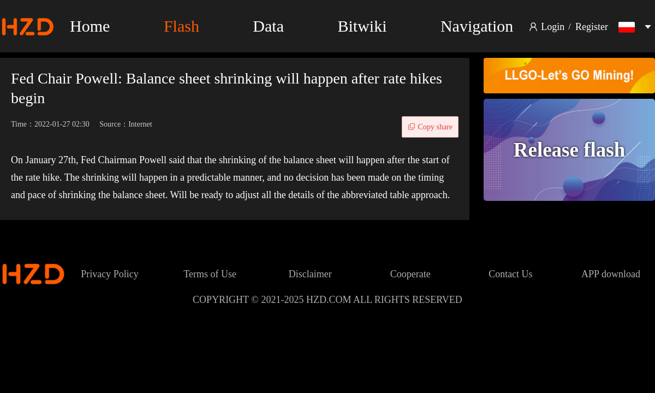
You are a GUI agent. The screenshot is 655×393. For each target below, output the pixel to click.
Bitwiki (361, 26)
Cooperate (410, 274)
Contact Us (511, 274)
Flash (181, 26)
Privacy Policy (110, 274)
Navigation (476, 26)
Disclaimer (310, 274)
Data (268, 26)
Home (90, 26)
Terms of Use (209, 274)
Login (552, 26)
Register (591, 26)
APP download (610, 274)
